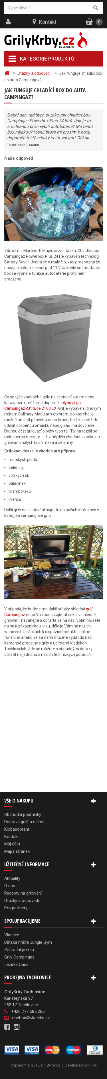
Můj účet (12, 844)
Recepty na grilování (23, 893)
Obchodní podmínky (22, 814)
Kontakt (47, 22)
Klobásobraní (16, 829)
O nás (9, 885)
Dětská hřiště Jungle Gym (28, 942)
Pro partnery (15, 907)
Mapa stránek (17, 851)
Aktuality (12, 878)
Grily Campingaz (19, 957)
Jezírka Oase (16, 964)
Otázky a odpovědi (21, 900)
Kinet (92, 1065)
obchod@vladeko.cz (31, 1017)
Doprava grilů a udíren (24, 821)
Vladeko (11, 934)
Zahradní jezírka (19, 949)
